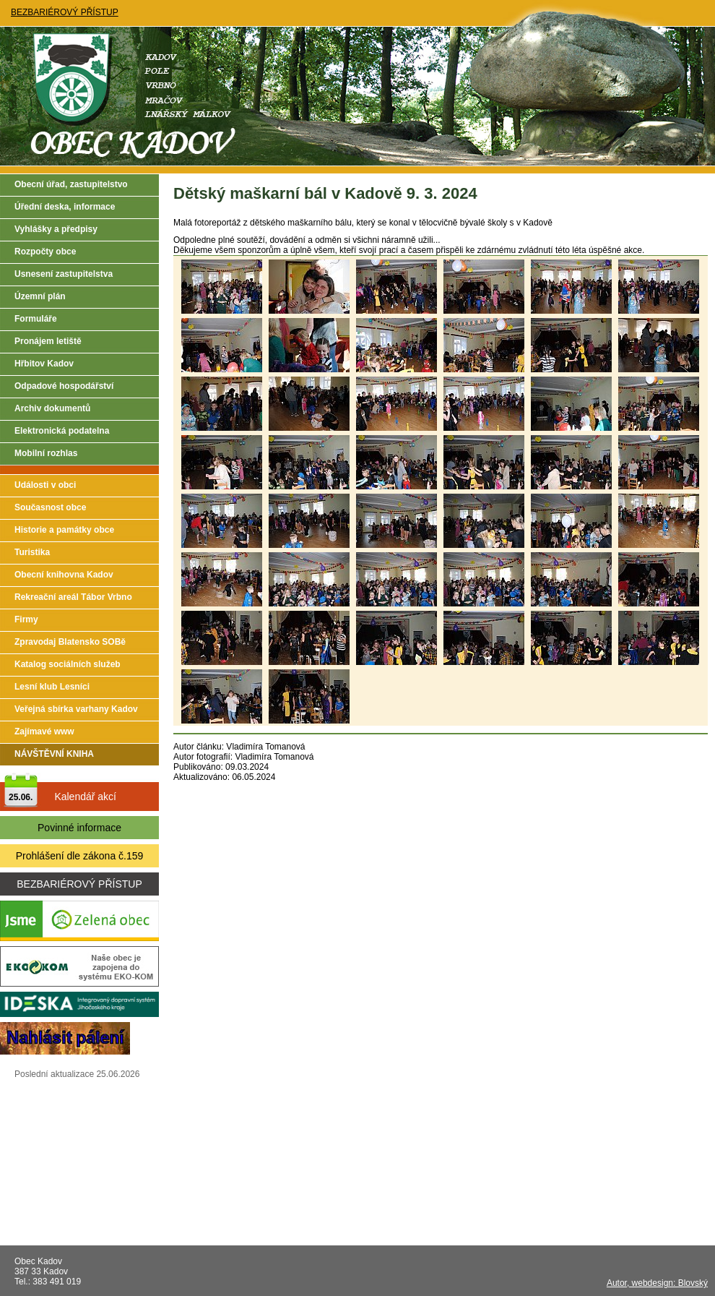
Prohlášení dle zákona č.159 (80, 856)
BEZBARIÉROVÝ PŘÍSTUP (64, 12)
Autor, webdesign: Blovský (657, 1283)
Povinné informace (79, 827)
